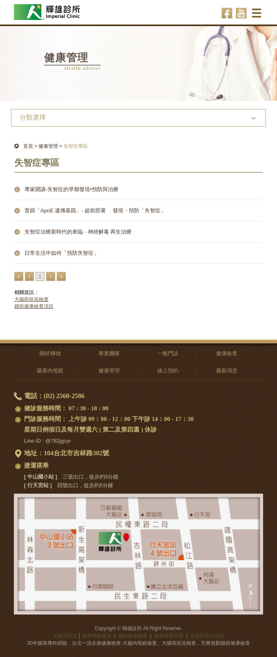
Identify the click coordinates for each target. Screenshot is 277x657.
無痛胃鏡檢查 (97, 636)
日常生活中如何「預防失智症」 (62, 253)
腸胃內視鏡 (50, 370)
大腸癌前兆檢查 (31, 299)
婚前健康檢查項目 (34, 306)
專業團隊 (109, 353)
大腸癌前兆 (65, 636)
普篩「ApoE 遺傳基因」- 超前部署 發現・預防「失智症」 (95, 210)
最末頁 (61, 276)
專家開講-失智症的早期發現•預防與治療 (71, 189)
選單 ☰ (257, 16)
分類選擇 (33, 117)
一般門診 (168, 353)
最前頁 (18, 276)
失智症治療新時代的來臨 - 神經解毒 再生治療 (78, 232)
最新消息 (226, 370)
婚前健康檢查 (132, 636)
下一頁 (50, 276)
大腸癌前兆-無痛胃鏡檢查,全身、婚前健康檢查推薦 (58, 8)
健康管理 (48, 146)
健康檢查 (226, 353)
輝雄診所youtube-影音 (241, 13)
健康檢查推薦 (168, 636)
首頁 (28, 146)
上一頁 (29, 276)
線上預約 (168, 370)
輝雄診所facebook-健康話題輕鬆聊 (227, 13)
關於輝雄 (50, 353)
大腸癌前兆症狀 (207, 636)
